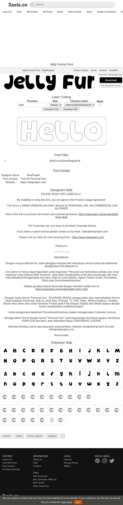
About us (37, 459)
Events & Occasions (106, 12)
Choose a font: (79, 101)
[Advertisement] (61, 38)
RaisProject (48, 70)
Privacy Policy (71, 463)
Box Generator (40, 476)
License (68, 459)
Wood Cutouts (74, 12)
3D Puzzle (47, 12)
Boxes (60, 12)
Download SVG (51, 109)
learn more (67, 502)
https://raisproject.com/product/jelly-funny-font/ (61, 289)
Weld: (100, 101)
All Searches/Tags (11, 469)
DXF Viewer (39, 482)
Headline (113, 70)
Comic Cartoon (81, 70)
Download (111, 80)
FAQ (35, 463)
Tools (19, 12)
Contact (37, 466)
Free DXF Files (9, 463)
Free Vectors (8, 466)
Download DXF (70, 109)
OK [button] (78, 502)
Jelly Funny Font (31, 70)
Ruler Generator (41, 486)
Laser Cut (7, 12)
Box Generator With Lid (44, 479)
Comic (94, 70)
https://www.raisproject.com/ (88, 237)
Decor (89, 12)
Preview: (32, 101)
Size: (55, 101)
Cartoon (103, 70)
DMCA (67, 466)
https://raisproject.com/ (33, 182)
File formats (32, 12)
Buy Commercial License (111, 85)
